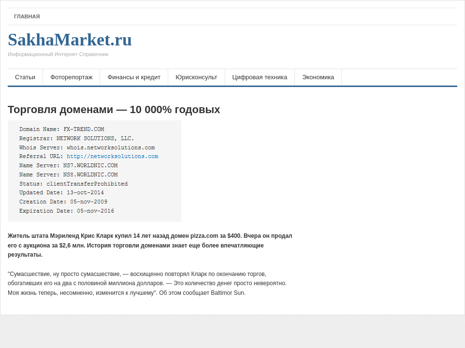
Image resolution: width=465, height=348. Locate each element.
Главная (27, 16)
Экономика (318, 77)
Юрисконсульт (196, 77)
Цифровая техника (260, 77)
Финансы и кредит (133, 77)
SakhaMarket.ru (70, 46)
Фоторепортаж (71, 77)
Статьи (25, 77)
